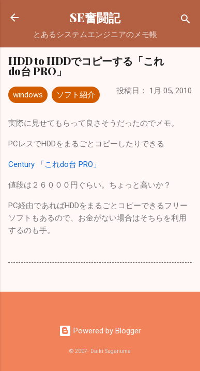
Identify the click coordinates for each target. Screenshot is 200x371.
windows (28, 94)
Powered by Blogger (100, 330)
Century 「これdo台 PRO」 (54, 164)
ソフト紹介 (75, 94)
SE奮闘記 (95, 17)
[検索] (185, 21)
